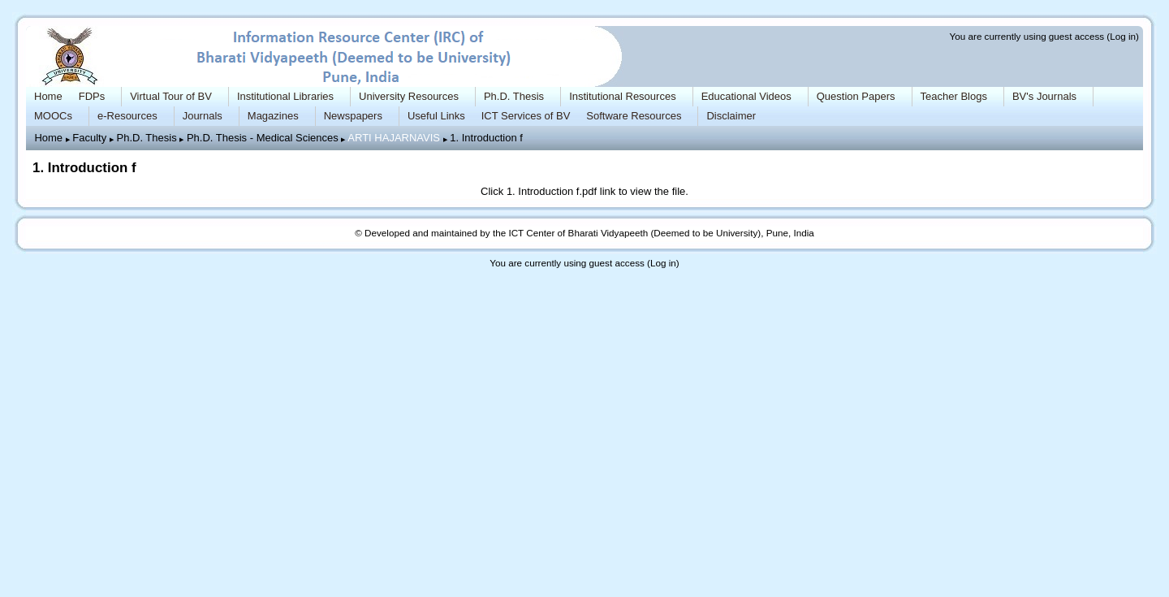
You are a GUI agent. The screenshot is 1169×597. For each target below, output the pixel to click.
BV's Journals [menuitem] (1044, 96)
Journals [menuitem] (202, 116)
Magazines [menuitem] (273, 116)
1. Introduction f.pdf (552, 191)
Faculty (89, 138)
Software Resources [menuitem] (633, 116)
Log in (1123, 36)
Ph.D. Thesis (146, 138)
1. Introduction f (486, 138)
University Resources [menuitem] (409, 96)
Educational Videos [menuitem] (746, 96)
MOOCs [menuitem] (53, 116)
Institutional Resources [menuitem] (622, 96)
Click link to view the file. (584, 191)
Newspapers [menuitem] (353, 116)
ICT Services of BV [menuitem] (526, 116)
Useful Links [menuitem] (436, 116)
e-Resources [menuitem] (127, 116)
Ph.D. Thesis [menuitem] (514, 96)
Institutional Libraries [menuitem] (285, 96)
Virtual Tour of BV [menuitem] (171, 96)
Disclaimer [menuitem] (731, 116)
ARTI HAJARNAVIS (393, 138)
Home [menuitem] (48, 96)
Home (48, 138)
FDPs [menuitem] (92, 96)
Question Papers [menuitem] (856, 96)
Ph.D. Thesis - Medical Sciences (263, 138)
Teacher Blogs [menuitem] (954, 96)
